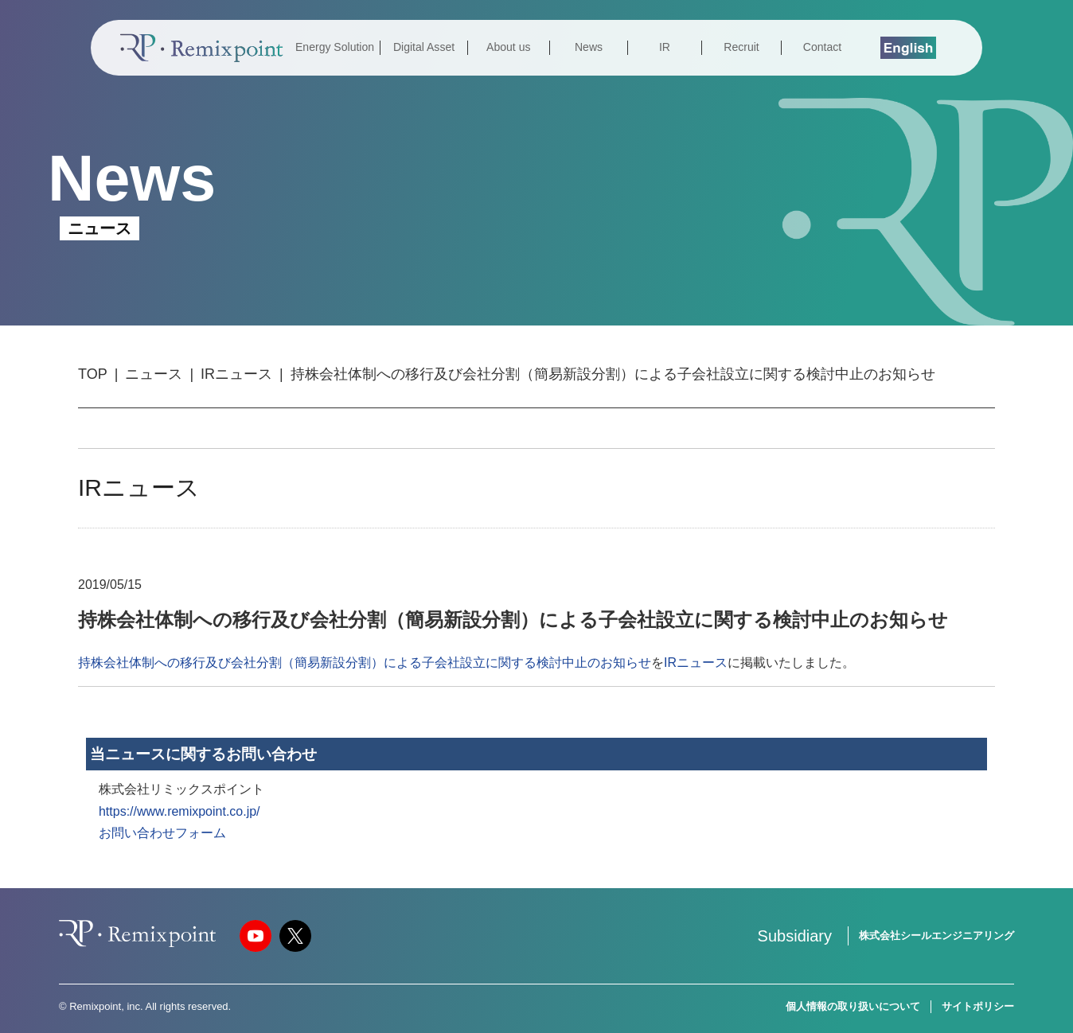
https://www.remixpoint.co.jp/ (179, 811)
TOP (92, 374)
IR (664, 47)
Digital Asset (424, 47)
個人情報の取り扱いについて (853, 1006)
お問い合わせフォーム (162, 833)
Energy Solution (334, 47)
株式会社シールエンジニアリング (936, 935)
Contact (822, 47)
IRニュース (236, 374)
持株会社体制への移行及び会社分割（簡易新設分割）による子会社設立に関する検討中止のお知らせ (364, 662)
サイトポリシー (978, 1006)
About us (508, 47)
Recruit (741, 47)
